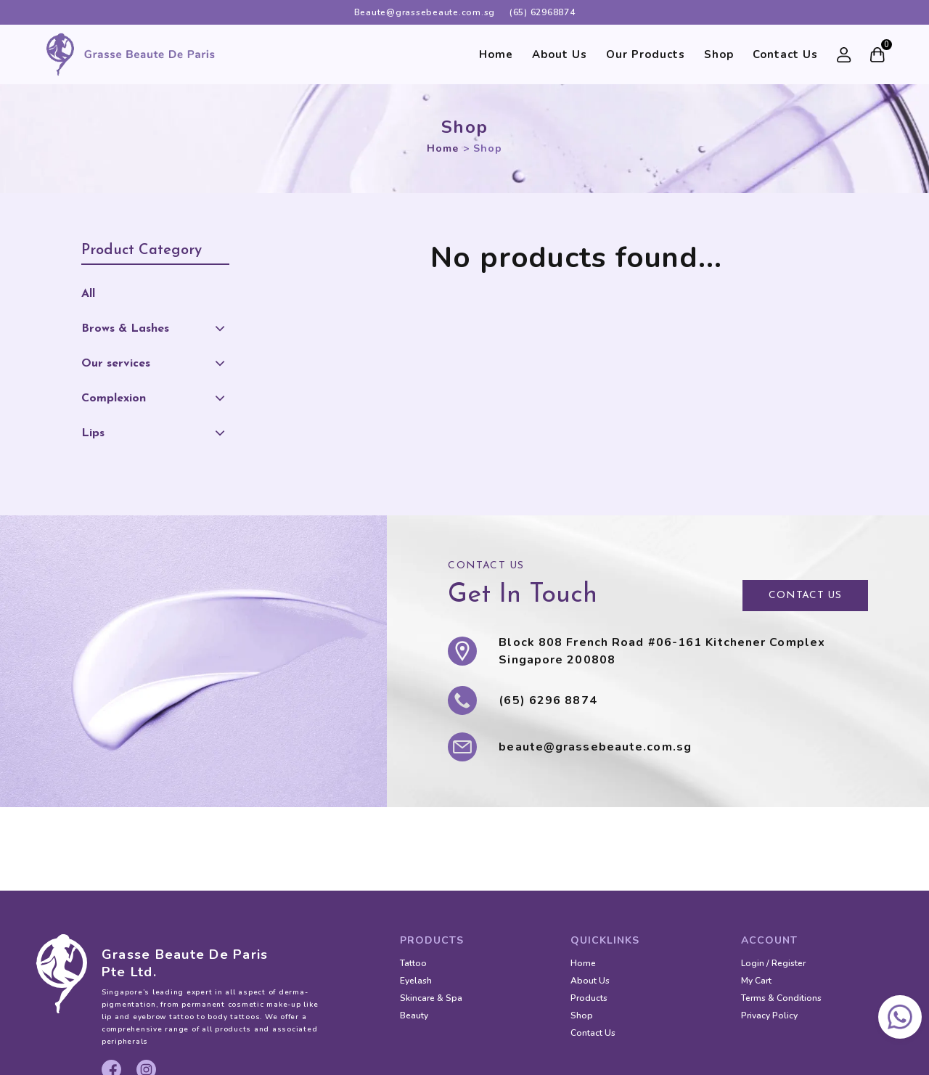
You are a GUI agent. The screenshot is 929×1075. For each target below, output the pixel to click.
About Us (559, 54)
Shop (719, 54)
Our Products (645, 54)
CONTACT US (805, 595)
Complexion (113, 398)
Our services (115, 363)
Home (496, 54)
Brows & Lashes (125, 329)
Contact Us (785, 54)
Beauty (414, 1015)
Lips (93, 433)
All (88, 294)
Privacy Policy (769, 1015)
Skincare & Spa (431, 998)
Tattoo (413, 963)
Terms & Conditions (781, 998)
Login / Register (773, 963)
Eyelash (416, 980)
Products (588, 998)
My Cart (756, 980)
